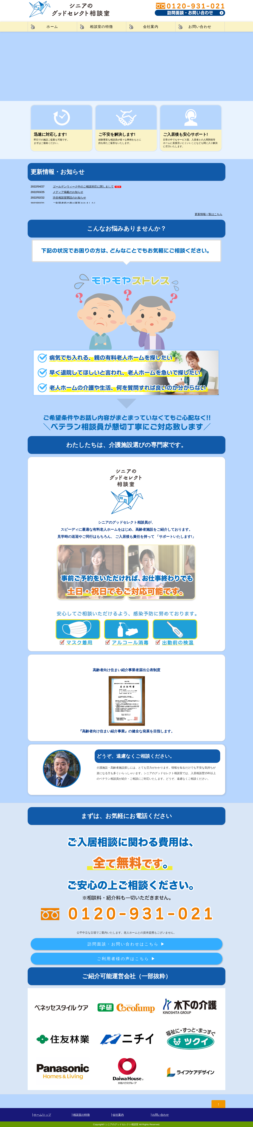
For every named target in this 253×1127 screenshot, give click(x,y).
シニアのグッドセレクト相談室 (121, 1124)
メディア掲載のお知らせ (68, 192)
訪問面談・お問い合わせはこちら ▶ (126, 944)
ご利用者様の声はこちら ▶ (126, 958)
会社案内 (151, 27)
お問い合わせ (199, 27)
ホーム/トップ (42, 1114)
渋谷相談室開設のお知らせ (69, 197)
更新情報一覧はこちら (208, 214)
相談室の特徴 (101, 27)
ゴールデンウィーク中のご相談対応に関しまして (83, 186)
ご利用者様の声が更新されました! (74, 203)
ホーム (52, 27)
